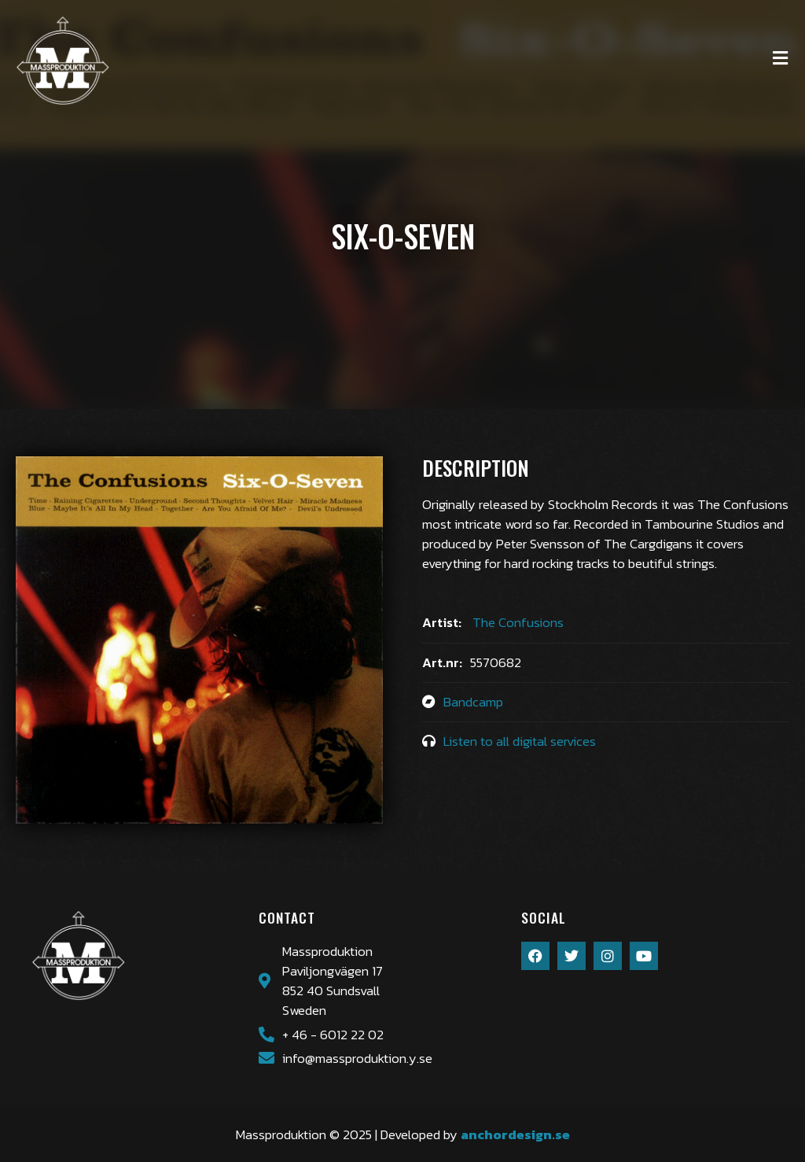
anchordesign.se (515, 1135)
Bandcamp (473, 702)
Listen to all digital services (519, 741)
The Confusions (518, 623)
